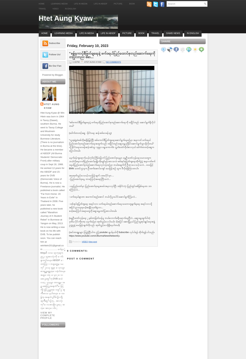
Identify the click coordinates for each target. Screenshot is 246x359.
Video (55, 9)
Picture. (118, 4)
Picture (127, 33)
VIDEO (85, 242)
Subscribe (54, 43)
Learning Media (59, 4)
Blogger (59, 75)
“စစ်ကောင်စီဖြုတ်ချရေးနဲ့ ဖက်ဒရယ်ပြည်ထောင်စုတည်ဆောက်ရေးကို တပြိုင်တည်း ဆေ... (112, 55)
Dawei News (173, 33)
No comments (113, 62)
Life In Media (86, 33)
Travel (42, 9)
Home (42, 4)
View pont (92, 242)
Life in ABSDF (100, 4)
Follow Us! (55, 54)
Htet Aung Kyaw (66, 18)
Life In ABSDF (108, 33)
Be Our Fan (55, 65)
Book (132, 4)
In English (70, 9)
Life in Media (80, 4)
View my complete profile (47, 315)
